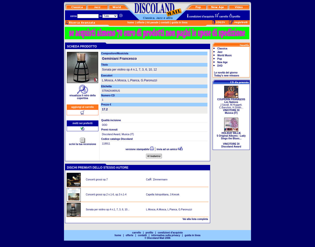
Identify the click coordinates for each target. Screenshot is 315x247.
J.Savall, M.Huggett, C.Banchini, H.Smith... (231, 105)
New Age (222, 62)
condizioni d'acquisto (200, 16)
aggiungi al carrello (82, 107)
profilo (234, 16)
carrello (221, 16)
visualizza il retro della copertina (82, 96)
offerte (140, 22)
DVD (219, 65)
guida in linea (180, 22)
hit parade (152, 22)
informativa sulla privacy (165, 235)
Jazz (219, 52)
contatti (165, 22)
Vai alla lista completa (195, 219)
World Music (224, 55)
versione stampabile (140, 149)
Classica (222, 48)
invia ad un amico (170, 149)
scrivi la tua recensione (82, 143)
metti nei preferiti (83, 123)
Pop (219, 59)
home (130, 22)
